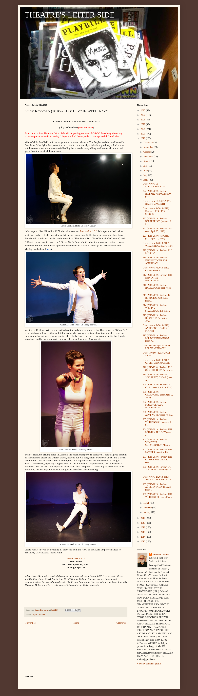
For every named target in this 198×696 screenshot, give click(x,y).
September (148, 156)
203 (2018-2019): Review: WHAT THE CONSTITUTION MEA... (156, 442)
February (147, 507)
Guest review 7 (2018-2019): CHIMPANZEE (156, 269)
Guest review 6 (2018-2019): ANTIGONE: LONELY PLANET (156, 328)
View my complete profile (149, 663)
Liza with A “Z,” (88, 231)
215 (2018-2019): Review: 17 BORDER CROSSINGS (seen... (156, 298)
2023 (143, 119)
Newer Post (30, 623)
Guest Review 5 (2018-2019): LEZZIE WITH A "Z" (156, 347)
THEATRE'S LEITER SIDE (70, 14)
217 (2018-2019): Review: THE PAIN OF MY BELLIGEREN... (157, 278)
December (148, 142)
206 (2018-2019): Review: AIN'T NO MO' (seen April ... (158, 413)
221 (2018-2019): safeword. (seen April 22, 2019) (156, 237)
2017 (143, 523)
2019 (143, 138)
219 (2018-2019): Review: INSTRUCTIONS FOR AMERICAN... (155, 260)
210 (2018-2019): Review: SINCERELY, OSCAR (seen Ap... (157, 377)
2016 (143, 527)
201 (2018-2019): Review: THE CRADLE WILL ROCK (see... (157, 460)
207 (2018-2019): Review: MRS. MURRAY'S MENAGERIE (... (155, 405)
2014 (143, 537)
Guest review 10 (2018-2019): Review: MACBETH (157, 202)
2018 (143, 518)
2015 (143, 532)
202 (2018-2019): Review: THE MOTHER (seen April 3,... (157, 451)
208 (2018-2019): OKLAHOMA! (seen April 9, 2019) (158, 395)
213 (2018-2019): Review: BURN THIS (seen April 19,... (155, 318)
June (145, 170)
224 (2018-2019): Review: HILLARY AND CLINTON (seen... (157, 194)
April (146, 180)
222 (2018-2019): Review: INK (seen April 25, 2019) (157, 230)
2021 (143, 129)
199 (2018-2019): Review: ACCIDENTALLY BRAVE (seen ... (157, 487)
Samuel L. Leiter (160, 554)
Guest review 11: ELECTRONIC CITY (154, 185)
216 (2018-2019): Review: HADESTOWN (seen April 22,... (157, 288)
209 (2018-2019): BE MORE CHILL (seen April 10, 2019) (157, 386)
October (147, 152)
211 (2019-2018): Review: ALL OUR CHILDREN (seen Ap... (158, 368)
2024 (143, 115)
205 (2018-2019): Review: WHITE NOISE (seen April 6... (157, 422)
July (145, 166)
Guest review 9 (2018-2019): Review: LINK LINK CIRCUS (156, 211)
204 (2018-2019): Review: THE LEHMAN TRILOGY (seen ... (157, 432)
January (147, 512)
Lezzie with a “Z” (76, 558)
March (146, 503)
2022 (143, 124)
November (148, 147)
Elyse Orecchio (39, 614)
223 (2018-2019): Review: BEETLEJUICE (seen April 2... (157, 221)
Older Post (121, 623)
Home (76, 623)
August (147, 161)
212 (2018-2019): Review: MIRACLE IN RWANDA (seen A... (156, 338)
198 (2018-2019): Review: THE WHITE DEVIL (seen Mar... (157, 495)
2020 (143, 133)
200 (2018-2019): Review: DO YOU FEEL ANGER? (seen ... (157, 470)
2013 (143, 541)
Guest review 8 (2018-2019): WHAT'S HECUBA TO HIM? (158, 244)
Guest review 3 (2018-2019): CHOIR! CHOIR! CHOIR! (156, 361)
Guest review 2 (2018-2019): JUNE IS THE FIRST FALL (157, 478)
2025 (143, 110)
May (145, 175)
